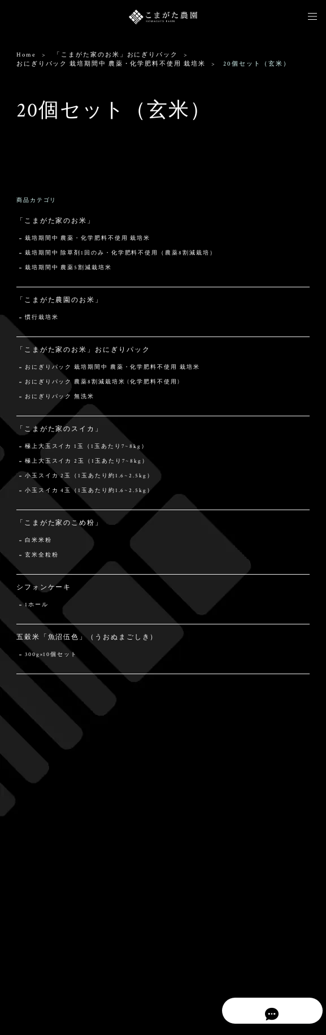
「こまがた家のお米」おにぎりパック (116, 55)
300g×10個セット (51, 654)
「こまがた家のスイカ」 (59, 429)
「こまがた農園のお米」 (59, 300)
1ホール (37, 605)
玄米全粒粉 (42, 555)
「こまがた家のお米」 (55, 221)
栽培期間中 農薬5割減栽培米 (68, 267)
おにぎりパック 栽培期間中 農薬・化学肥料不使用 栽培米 (111, 64)
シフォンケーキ (43, 587)
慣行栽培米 (42, 317)
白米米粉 (38, 540)
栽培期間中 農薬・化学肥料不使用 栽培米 (87, 238)
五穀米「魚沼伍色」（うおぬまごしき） (87, 637)
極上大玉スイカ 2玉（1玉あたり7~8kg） (87, 461)
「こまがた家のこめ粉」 (59, 523)
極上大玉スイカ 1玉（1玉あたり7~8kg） (86, 446)
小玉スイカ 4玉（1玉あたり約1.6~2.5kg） (89, 490)
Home (26, 55)
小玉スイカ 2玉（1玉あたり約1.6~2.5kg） (89, 476)
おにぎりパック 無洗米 (59, 396)
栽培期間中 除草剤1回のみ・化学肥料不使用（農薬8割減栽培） (120, 253)
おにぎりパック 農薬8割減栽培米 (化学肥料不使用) (102, 382)
